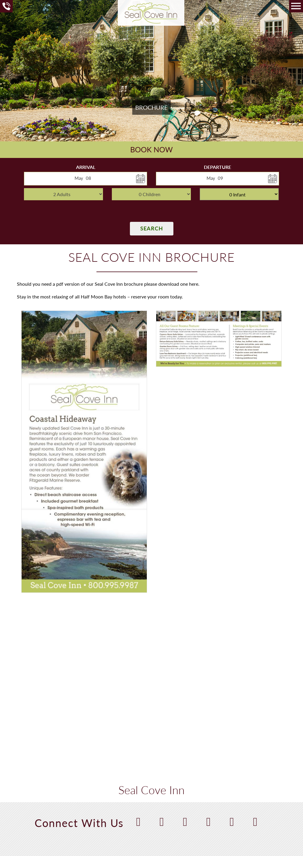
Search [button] (151, 228)
